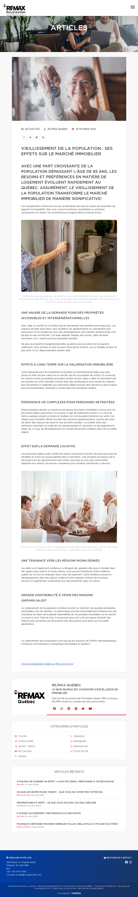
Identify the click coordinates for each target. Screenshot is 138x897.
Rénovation (79, 746)
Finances (77, 736)
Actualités (30, 129)
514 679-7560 (19, 872)
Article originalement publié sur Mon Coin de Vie (47, 664)
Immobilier (78, 741)
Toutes (21, 736)
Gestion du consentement (91, 888)
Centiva (76, 893)
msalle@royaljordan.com (29, 875)
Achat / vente (25, 746)
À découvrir (24, 741)
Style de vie (79, 751)
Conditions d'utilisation (64, 888)
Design (20, 756)
